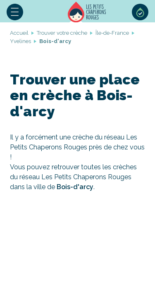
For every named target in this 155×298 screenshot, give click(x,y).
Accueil (87, 12)
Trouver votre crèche (62, 33)
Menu (15, 12)
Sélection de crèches (140, 12)
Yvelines (20, 41)
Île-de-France (112, 33)
